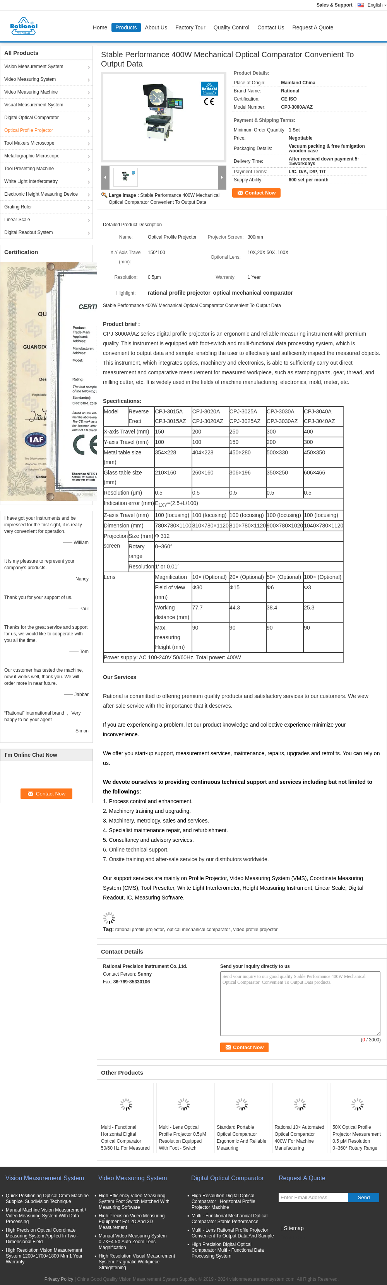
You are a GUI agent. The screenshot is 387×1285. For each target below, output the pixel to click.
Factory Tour (190, 27)
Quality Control (232, 27)
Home (100, 27)
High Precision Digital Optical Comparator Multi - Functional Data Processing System (228, 1250)
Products (126, 27)
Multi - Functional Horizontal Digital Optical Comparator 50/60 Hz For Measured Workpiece (125, 1141)
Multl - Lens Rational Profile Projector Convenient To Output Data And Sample (233, 1233)
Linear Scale (17, 219)
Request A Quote (313, 27)
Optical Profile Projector (28, 130)
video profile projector (255, 929)
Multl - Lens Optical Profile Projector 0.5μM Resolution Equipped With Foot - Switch (182, 1138)
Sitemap (293, 1228)
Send (364, 1197)
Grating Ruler (18, 207)
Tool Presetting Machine (29, 168)
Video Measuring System (30, 79)
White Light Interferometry (31, 181)
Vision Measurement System (33, 66)
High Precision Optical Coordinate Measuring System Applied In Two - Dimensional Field (42, 1235)
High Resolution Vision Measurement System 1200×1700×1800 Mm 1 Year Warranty (44, 1256)
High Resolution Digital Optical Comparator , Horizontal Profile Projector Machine (223, 1201)
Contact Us (270, 27)
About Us (156, 27)
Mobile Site (292, 1238)
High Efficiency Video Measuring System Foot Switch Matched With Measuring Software (134, 1201)
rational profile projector (139, 929)
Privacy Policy (59, 1279)
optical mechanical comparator (198, 929)
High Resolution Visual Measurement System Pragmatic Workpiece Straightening (137, 1261)
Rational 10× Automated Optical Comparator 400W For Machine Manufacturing (299, 1138)
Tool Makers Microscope (29, 143)
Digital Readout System (28, 232)
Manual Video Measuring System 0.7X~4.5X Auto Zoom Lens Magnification (133, 1241)
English (377, 5)
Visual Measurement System (33, 105)
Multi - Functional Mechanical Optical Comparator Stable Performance (229, 1218)
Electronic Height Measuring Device (41, 194)
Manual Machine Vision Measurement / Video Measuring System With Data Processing (46, 1215)
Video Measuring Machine (31, 92)
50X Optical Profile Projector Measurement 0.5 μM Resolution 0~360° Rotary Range (356, 1138)
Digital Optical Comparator (31, 117)
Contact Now (260, 193)
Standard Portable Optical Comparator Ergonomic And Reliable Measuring (241, 1138)
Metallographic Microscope (32, 156)
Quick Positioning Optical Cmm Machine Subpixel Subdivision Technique (47, 1198)
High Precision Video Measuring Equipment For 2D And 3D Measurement (132, 1221)
